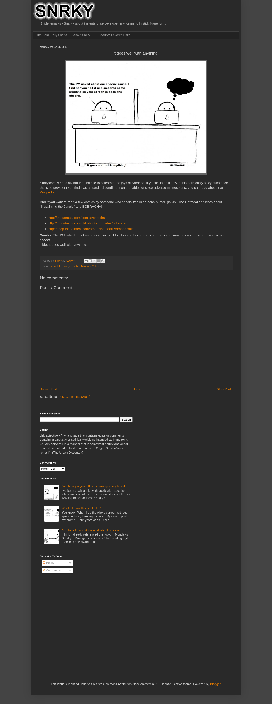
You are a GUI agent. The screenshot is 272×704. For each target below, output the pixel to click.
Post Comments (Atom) (74, 396)
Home (137, 389)
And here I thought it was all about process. (91, 530)
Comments (52, 570)
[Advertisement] (173, 439)
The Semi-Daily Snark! (51, 35)
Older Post (224, 389)
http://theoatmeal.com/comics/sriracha (76, 217)
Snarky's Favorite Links (114, 35)
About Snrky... (82, 35)
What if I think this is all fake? (81, 508)
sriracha (74, 266)
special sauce (59, 266)
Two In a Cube (90, 266)
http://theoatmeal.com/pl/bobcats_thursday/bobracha (87, 223)
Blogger (215, 684)
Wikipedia (47, 192)
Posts (48, 562)
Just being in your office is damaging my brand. (94, 486)
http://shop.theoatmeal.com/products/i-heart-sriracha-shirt (91, 229)
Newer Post (49, 389)
